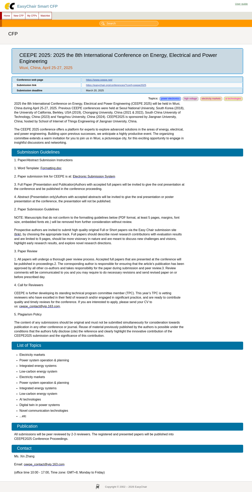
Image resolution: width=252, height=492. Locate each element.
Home (7, 15)
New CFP (19, 15)
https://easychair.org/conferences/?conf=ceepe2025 (116, 85)
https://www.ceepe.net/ (99, 79)
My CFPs (32, 15)
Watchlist (45, 15)
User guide (241, 3)
